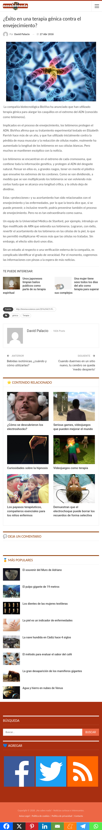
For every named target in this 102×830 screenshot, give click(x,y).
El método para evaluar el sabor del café (47, 654)
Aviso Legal (24, 816)
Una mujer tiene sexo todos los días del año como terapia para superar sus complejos (77, 285)
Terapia (26, 315)
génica (15, 315)
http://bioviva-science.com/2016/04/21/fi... (35, 309)
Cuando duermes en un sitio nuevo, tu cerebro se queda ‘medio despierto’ (76, 365)
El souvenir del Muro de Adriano (42, 570)
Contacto (78, 816)
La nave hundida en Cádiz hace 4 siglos (47, 637)
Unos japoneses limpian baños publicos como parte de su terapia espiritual (24, 285)
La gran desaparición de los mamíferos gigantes (52, 671)
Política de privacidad (62, 816)
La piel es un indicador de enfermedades (48, 620)
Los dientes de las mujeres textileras (45, 603)
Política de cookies (40, 816)
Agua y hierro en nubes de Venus (43, 688)
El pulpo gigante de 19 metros (41, 586)
